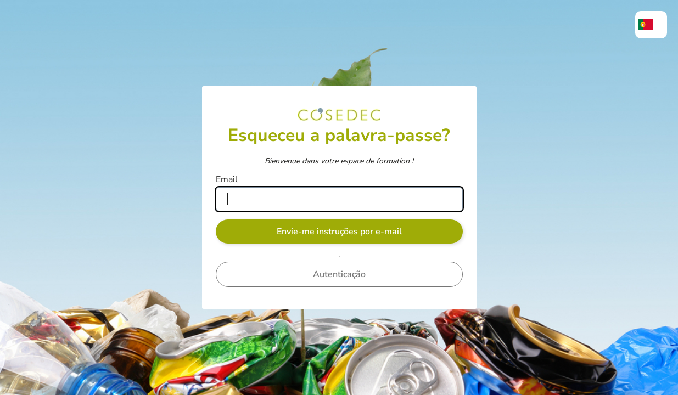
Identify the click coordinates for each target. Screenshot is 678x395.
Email (227, 179)
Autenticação (339, 274)
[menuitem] (651, 25)
